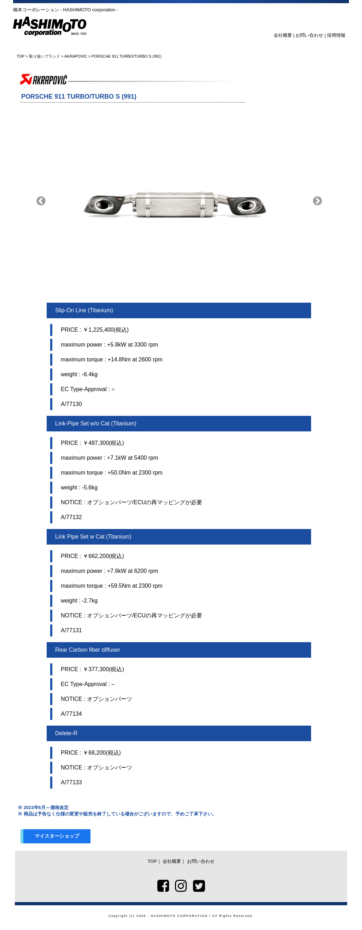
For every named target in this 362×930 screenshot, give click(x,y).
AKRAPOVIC (75, 56)
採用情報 (336, 35)
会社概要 (283, 35)
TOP (20, 56)
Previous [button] (41, 201)
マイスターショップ (57, 836)
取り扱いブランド (44, 56)
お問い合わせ (309, 35)
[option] (179, 201)
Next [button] (317, 201)
